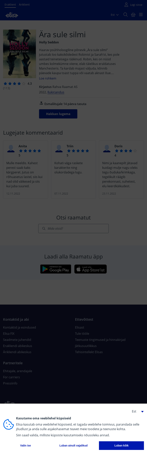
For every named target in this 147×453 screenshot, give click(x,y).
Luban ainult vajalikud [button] (73, 445)
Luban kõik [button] (121, 445)
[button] (136, 411)
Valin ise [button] (25, 445)
